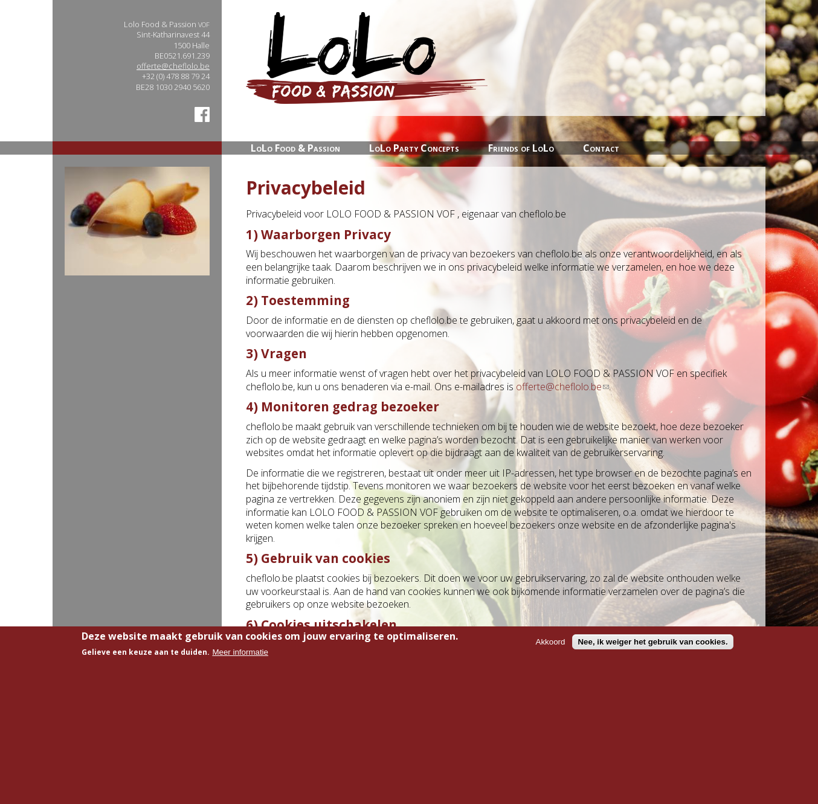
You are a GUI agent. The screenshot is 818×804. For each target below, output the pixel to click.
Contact (601, 148)
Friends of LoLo (521, 148)
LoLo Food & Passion (295, 148)
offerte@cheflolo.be (173, 65)
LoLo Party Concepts (414, 148)
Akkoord (550, 650)
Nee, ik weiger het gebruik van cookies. (652, 650)
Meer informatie (240, 660)
